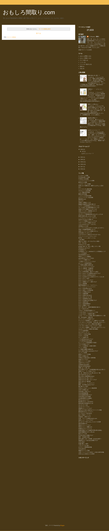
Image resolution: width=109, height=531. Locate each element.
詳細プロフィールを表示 (85, 50)
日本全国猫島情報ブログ (85, 395)
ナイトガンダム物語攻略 (85, 189)
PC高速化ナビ (82, 249)
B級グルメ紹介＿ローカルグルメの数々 (89, 241)
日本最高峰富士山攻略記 (85, 398)
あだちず (80, 201)
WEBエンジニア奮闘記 (84, 256)
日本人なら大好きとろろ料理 (86, 454)
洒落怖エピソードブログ (85, 408)
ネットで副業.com (83, 337)
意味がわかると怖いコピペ (85, 378)
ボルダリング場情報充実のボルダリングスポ (90, 214)
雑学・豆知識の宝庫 (83, 437)
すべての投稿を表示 (45, 29)
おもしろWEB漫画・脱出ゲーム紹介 (88, 271)
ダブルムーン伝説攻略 (84, 190)
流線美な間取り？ (92, 118)
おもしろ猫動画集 (83, 293)
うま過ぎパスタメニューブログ (87, 261)
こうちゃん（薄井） (94, 36)
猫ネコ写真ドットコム (84, 415)
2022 (81, 157)
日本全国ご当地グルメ (84, 391)
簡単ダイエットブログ (84, 425)
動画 (81, 66)
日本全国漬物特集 (83, 393)
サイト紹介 (83, 60)
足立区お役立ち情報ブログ (85, 435)
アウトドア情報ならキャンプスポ (87, 221)
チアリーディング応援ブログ (86, 319)
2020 (81, 159)
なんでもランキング (83, 332)
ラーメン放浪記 (82, 347)
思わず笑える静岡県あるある (86, 376)
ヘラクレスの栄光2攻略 (84, 195)
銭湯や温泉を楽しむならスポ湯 (87, 216)
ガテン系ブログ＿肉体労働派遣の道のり (89, 307)
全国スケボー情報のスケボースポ (87, 209)
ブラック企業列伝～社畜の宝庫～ (87, 346)
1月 (83, 151)
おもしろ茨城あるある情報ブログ (87, 300)
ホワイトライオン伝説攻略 (85, 197)
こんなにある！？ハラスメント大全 (88, 312)
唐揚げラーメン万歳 (83, 450)
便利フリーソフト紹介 (84, 361)
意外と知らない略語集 (84, 381)
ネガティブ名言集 (83, 336)
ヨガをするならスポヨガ (85, 212)
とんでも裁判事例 (83, 330)
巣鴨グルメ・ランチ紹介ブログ (87, 371)
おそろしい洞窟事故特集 (85, 447)
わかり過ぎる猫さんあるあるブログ (88, 351)
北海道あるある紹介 (83, 364)
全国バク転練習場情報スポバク (87, 229)
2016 (81, 169)
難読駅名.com (82, 199)
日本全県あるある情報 (84, 396)
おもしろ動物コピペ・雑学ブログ (87, 282)
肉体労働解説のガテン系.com (86, 432)
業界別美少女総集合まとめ (85, 403)
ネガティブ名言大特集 (84, 334)
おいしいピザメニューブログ (86, 266)
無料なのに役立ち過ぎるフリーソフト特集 (90, 410)
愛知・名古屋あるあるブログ (86, 384)
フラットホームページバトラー (87, 287)
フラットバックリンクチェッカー (87, 236)
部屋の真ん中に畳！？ (94, 75)
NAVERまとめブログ (84, 248)
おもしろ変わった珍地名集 (85, 290)
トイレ (82, 62)
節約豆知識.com (82, 423)
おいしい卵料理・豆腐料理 (85, 268)
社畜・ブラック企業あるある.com (87, 418)
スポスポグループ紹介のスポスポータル (89, 234)
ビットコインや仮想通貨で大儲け (87, 342)
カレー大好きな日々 (83, 309)
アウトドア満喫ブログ (84, 260)
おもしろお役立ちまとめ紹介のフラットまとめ (91, 276)
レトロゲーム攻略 (83, 175)
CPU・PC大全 (82, 243)
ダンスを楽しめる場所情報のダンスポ (88, 207)
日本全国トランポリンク (85, 233)
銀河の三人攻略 (82, 182)
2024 (81, 149)
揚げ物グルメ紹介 (83, 386)
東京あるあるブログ (83, 400)
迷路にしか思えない (93, 104)
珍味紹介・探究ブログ (84, 416)
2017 (81, 166)
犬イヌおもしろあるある (85, 413)
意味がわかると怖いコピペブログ (87, 379)
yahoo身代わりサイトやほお (86, 258)
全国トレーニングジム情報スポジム (88, 231)
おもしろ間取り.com (29, 12)
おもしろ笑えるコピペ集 (85, 297)
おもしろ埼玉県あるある (85, 288)
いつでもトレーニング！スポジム (87, 217)
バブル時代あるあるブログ (85, 339)
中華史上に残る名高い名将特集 (87, 357)
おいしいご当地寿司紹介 (85, 263)
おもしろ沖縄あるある (84, 292)
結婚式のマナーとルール (85, 428)
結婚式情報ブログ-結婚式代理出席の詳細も (90, 430)
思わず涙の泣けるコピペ (85, 374)
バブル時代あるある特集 (85, 341)
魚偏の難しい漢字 (83, 443)
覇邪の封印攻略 (82, 194)
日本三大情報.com (83, 389)
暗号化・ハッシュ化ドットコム (87, 238)
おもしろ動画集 (82, 283)
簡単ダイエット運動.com (85, 427)
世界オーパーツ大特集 (84, 354)
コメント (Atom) (11, 37)
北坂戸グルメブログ (83, 362)
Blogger (62, 525)
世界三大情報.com (83, 356)
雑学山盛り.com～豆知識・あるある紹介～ (90, 438)
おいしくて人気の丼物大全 (85, 270)
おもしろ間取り (84, 58)
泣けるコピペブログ (83, 406)
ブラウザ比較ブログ (83, 344)
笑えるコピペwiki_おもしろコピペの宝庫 (89, 422)
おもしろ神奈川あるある (85, 295)
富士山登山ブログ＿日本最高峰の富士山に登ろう (91, 369)
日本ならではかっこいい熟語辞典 (87, 388)
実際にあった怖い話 (83, 368)
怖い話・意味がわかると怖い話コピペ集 (89, 373)
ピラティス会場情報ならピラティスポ (88, 206)
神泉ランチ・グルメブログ (85, 420)
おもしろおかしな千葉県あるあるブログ (89, 273)
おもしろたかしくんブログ (85, 280)
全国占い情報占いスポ (84, 202)
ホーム (38, 33)
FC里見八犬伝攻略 (83, 179)
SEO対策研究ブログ (84, 255)
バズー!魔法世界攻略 (84, 192)
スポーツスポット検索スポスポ (87, 222)
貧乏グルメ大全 (82, 433)
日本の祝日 (81, 442)
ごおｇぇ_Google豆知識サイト (86, 310)
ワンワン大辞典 (82, 352)
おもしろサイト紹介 (83, 278)
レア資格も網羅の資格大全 (85, 265)
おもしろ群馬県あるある (85, 298)
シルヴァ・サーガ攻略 (84, 184)
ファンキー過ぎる (85, 64)
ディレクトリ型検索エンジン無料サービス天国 (91, 320)
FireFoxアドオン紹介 (84, 244)
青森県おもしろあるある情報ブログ (88, 440)
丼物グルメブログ (83, 359)
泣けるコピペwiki (83, 405)
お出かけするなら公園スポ (85, 219)
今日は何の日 (82, 449)
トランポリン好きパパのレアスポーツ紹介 (90, 325)
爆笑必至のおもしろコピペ (85, 411)
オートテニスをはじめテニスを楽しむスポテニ (91, 228)
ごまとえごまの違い (83, 445)
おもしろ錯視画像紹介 (84, 303)
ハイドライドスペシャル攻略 (86, 180)
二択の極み (81, 239)
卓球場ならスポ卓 (83, 226)
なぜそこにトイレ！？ (94, 130)
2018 (81, 164)
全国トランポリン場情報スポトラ (87, 211)
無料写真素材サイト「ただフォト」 (88, 285)
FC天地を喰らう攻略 (84, 177)
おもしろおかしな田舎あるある (87, 275)
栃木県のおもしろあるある (85, 401)
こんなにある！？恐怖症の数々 (87, 314)
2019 (81, 162)
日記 (81, 68)
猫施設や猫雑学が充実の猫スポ (87, 204)
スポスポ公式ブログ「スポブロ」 (87, 224)
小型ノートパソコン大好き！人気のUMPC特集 (91, 452)
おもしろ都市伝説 (83, 302)
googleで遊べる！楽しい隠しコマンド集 (89, 246)
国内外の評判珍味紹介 (84, 366)
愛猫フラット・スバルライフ (86, 383)
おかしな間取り (84, 56)
